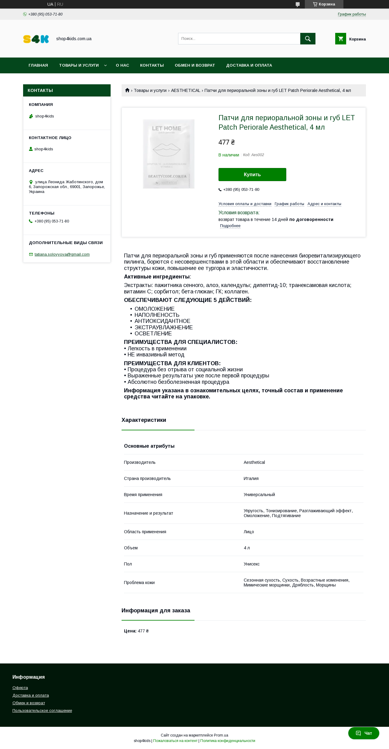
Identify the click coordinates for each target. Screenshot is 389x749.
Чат (364, 733)
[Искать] (307, 38)
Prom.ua (221, 735)
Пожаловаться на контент (175, 741)
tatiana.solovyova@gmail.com (62, 254)
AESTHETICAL (185, 90)
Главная (38, 65)
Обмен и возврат (195, 65)
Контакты (152, 65)
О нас (122, 65)
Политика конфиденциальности (227, 741)
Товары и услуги (79, 65)
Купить (252, 174)
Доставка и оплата (249, 65)
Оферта (20, 687)
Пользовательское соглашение (68, 81)
